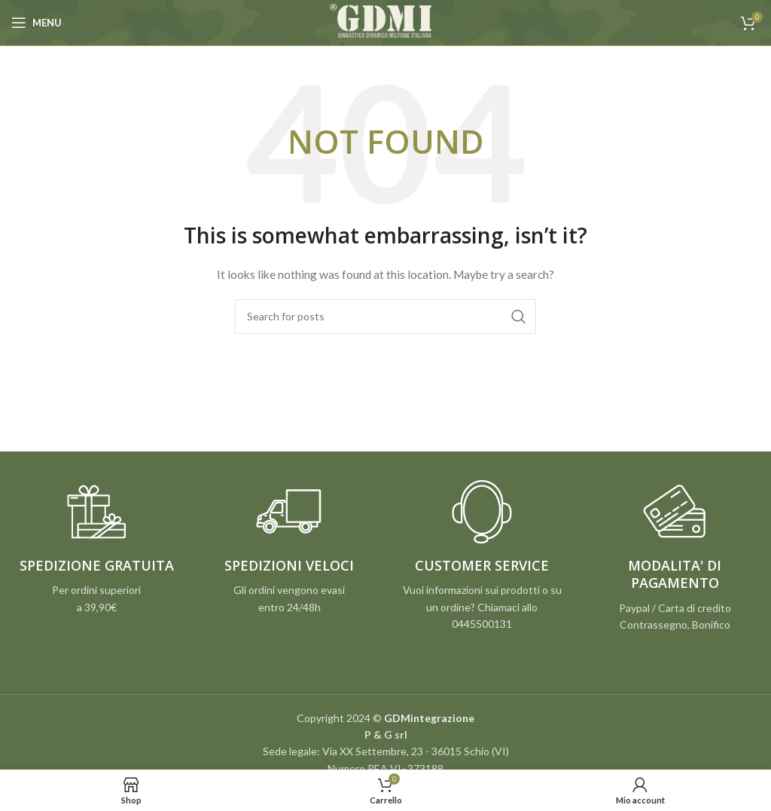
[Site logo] (385, 21)
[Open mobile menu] (36, 23)
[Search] (385, 316)
